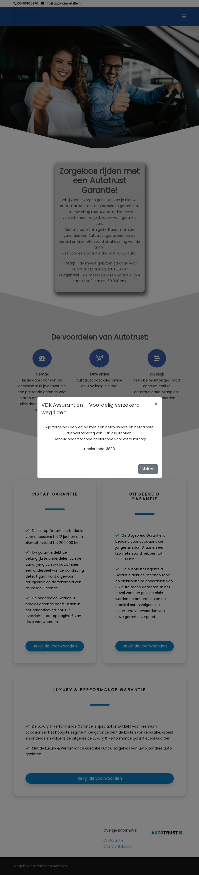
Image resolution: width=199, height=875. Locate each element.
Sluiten (148, 469)
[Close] (156, 404)
